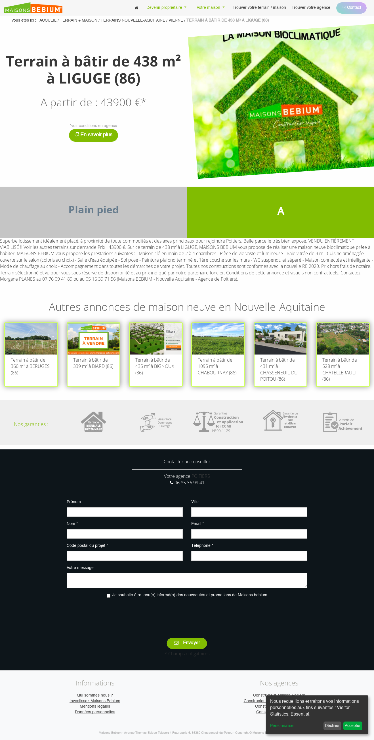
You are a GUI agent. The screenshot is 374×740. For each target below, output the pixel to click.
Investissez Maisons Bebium (95, 701)
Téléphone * (202, 546)
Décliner (332, 726)
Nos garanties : (31, 424)
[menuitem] (136, 8)
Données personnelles (95, 712)
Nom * (72, 524)
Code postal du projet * (87, 546)
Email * (197, 524)
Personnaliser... (284, 726)
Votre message (80, 568)
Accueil (47, 20)
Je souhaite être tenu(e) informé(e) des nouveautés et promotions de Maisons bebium (189, 595)
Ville (195, 502)
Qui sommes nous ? (95, 695)
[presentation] (187, 614)
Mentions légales (95, 706)
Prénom (74, 502)
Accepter (353, 726)
